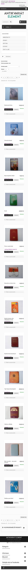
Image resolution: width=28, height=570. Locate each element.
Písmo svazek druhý (8, 246)
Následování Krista (8, 105)
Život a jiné (6, 49)
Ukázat (2, 69)
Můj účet (5, 560)
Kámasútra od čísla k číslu (9, 283)
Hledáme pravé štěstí (8, 498)
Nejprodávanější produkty (12, 527)
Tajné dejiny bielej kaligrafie (10, 389)
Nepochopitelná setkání (9, 175)
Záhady (5, 40)
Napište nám (22, 5)
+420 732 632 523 (11, 1)
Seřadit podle (4, 66)
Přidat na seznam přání (10, 113)
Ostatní (5, 46)
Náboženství (6, 37)
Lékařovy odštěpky (8, 424)
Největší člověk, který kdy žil (10, 353)
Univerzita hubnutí (8, 140)
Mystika (5, 43)
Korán (5, 211)
